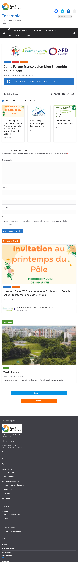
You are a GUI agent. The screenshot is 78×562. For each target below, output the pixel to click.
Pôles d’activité (9, 472)
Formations (8, 489)
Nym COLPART (20, 376)
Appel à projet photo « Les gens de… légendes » (38, 123)
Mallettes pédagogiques (12, 514)
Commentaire (8, 160)
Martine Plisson (9, 75)
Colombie (15, 62)
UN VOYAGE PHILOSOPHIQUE (63, 94)
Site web (5, 207)
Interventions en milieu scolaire (15, 485)
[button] (29, 30)
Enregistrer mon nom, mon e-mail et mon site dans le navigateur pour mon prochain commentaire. (34, 222)
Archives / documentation (13, 531)
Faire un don (8, 506)
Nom (4, 188)
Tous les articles (9, 527)
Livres (6, 519)
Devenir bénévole (8, 548)
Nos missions (6, 553)
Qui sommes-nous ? (21, 30)
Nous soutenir (14, 35)
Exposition (7, 493)
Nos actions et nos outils (44, 30)
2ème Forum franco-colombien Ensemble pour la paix (34, 307)
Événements (24, 62)
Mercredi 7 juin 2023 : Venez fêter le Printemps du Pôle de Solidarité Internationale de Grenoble (13, 127)
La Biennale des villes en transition (64, 122)
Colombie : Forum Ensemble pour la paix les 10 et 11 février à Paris (35, 81)
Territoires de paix (10, 94)
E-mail (5, 197)
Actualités (7, 62)
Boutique (28, 35)
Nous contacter (7, 452)
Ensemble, (12, 15)
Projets (6, 368)
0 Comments (30, 75)
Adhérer (6, 502)
